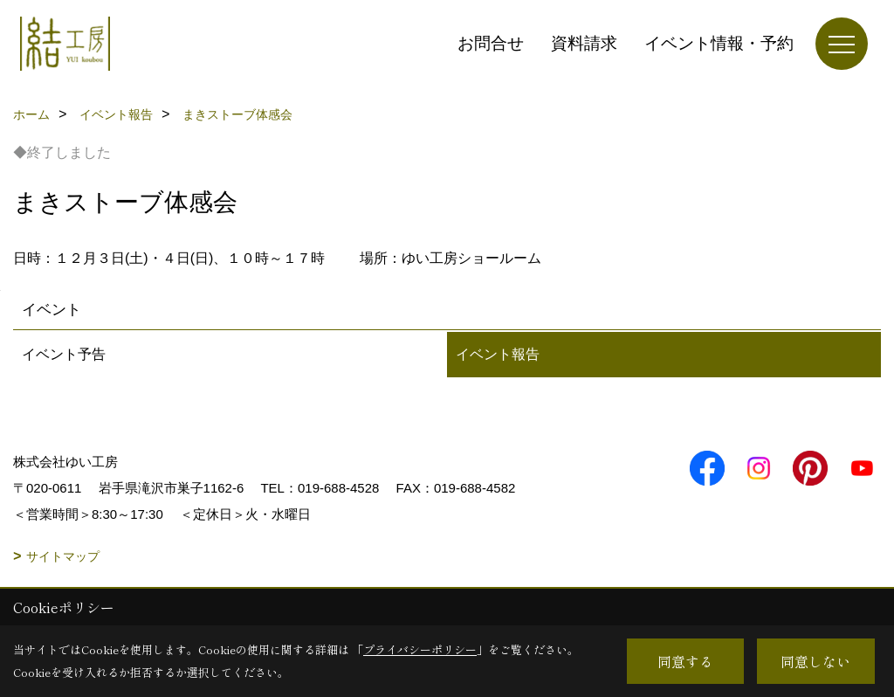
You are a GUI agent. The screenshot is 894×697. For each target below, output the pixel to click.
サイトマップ (63, 556)
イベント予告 (64, 354)
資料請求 (584, 43)
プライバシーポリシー (420, 649)
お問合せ (490, 43)
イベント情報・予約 (719, 43)
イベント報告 (498, 354)
